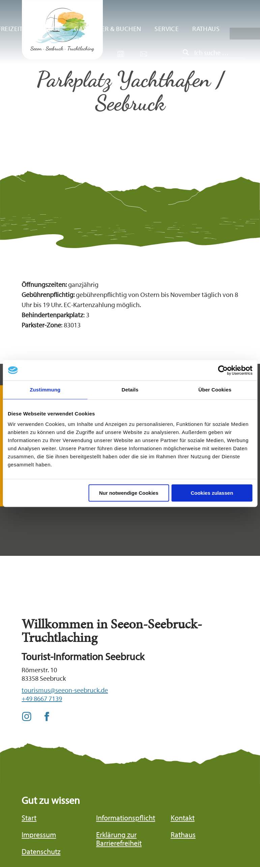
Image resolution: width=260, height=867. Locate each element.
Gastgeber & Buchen (107, 28)
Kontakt (183, 818)
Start (29, 818)
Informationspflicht (125, 818)
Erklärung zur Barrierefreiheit (119, 839)
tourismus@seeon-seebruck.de (65, 690)
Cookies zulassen (212, 493)
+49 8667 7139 (42, 698)
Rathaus (206, 28)
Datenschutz (41, 851)
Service (166, 28)
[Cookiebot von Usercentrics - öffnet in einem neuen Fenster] (222, 370)
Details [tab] (130, 389)
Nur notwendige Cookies (128, 493)
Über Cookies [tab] (214, 389)
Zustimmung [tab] (45, 389)
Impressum (39, 835)
